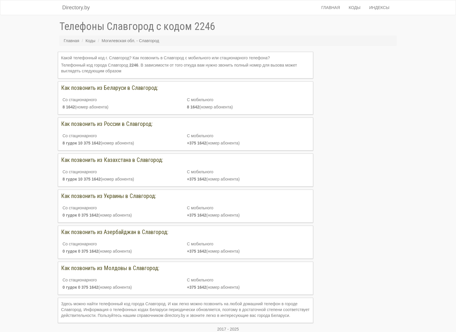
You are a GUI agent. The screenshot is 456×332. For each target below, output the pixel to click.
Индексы (379, 7)
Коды (354, 7)
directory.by (175, 315)
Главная (330, 7)
